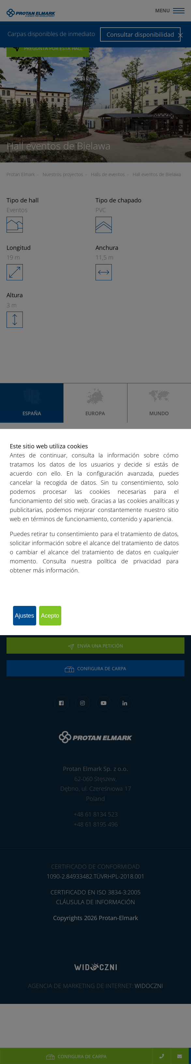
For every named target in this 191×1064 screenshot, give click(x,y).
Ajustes (24, 615)
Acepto (50, 615)
